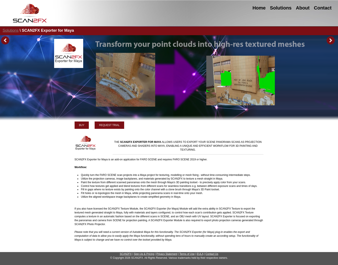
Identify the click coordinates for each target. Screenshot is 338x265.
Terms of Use (187, 254)
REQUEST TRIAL (109, 125)
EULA (200, 254)
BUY (81, 125)
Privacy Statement (166, 254)
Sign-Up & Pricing (144, 254)
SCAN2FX (126, 254)
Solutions (280, 8)
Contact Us (211, 254)
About (303, 8)
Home (259, 8)
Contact (323, 8)
